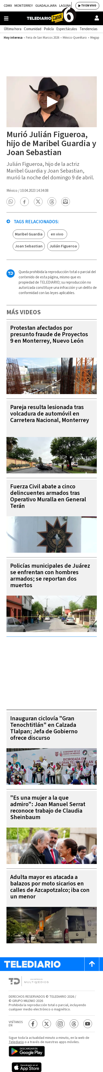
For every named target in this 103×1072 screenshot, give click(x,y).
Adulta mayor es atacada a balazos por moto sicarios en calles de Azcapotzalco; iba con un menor (50, 887)
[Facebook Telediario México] (33, 1023)
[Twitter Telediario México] (46, 1023)
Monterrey (23, 5)
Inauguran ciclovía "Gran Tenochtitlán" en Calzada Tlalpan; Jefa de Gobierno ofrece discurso (44, 728)
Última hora (12, 29)
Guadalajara (46, 5)
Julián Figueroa (63, 246)
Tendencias (89, 29)
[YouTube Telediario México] (87, 1023)
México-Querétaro (75, 37)
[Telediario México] (51, 18)
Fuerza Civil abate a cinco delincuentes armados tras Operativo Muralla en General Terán (48, 496)
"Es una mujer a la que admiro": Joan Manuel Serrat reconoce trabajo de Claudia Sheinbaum (47, 807)
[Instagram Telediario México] (60, 1023)
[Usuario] (96, 17)
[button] (10, 202)
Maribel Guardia (29, 234)
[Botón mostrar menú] (6, 18)
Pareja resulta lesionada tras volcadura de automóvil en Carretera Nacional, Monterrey (49, 414)
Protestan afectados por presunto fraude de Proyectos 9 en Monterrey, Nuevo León (49, 334)
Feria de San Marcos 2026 (42, 37)
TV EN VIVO (88, 5)
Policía (49, 29)
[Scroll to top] (91, 964)
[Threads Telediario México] (74, 1023)
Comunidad (32, 29)
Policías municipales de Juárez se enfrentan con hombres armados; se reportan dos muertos (50, 575)
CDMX (8, 5)
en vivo (57, 234)
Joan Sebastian (29, 246)
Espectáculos (66, 29)
